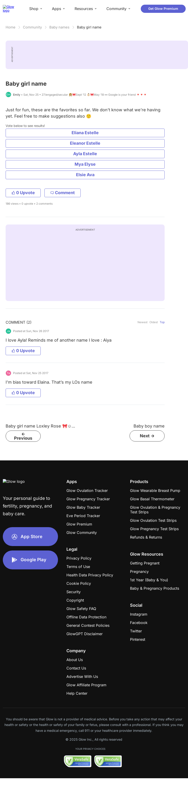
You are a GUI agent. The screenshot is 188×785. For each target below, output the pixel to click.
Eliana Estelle (85, 132)
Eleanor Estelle (85, 143)
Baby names (59, 27)
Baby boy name (149, 426)
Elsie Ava (85, 174)
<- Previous (23, 436)
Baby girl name (89, 27)
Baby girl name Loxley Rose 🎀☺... (40, 426)
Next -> (147, 435)
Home (10, 27)
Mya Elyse (85, 164)
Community (32, 27)
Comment (62, 192)
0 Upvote (23, 192)
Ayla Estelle (85, 153)
